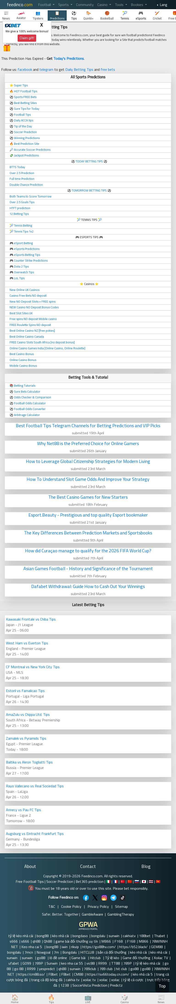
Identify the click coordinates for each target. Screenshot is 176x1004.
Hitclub (96, 957)
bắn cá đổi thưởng (112, 952)
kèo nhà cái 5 (143, 974)
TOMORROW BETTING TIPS (89, 190)
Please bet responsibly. (130, 888)
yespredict (47, 968)
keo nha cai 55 (72, 963)
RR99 (103, 963)
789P (39, 963)
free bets (108, 69)
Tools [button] (119, 4)
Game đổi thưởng (136, 957)
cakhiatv (129, 935)
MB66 (106, 941)
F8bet (53, 974)
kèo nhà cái (60, 935)
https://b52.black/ (133, 946)
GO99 (26, 963)
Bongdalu (69, 952)
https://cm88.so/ (31, 974)
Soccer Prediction (59, 881)
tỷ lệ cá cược (133, 979)
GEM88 (157, 946)
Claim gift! (27, 38)
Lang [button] (163, 4)
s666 (14, 941)
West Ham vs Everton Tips (27, 643)
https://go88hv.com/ (99, 946)
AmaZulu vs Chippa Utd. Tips (28, 714)
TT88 (115, 963)
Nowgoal (43, 952)
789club (90, 968)
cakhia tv (73, 979)
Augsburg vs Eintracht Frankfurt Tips (35, 833)
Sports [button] (64, 4)
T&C (51, 906)
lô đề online (59, 957)
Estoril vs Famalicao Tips (25, 690)
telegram (46, 69)
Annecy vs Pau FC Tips (23, 809)
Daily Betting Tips (79, 69)
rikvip (75, 946)
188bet (145, 935)
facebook (25, 69)
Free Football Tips (30, 881)
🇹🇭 (151, 881)
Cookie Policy (71, 906)
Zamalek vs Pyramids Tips (26, 738)
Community (85, 4)
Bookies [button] (137, 4)
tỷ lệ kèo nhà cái (20, 935)
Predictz (116, 985)
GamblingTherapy (120, 914)
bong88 (43, 935)
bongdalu (98, 935)
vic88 (90, 963)
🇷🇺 (137, 881)
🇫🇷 (115, 881)
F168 (119, 941)
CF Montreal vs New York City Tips (33, 666)
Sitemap (121, 906)
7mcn (29, 952)
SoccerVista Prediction (89, 985)
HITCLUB (87, 952)
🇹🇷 (122, 881)
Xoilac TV (161, 957)
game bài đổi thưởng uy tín (76, 941)
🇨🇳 (129, 881)
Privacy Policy (98, 906)
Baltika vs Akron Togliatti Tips (29, 762)
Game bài (78, 957)
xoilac (103, 979)
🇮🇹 (108, 881)
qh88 (36, 941)
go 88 (18, 968)
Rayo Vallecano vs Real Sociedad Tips (35, 785)
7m (56, 952)
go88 (41, 957)
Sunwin (52, 963)
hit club (121, 968)
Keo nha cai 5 (32, 946)
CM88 (78, 974)
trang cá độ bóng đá (46, 979)
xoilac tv (89, 979)
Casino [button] (102, 4)
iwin (65, 946)
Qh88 (48, 941)
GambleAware (92, 914)
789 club (106, 968)
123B (64, 985)
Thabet (159, 935)
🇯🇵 (144, 881)
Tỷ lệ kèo (112, 957)
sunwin (114, 935)
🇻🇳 (158, 881)
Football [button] (45, 4)
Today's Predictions (68, 58)
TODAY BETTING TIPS (90, 161)
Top (162, 986)
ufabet (13, 963)
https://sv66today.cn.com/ (108, 974)
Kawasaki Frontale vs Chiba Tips (31, 619)
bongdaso (80, 935)
